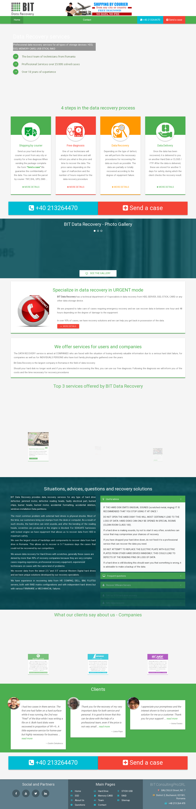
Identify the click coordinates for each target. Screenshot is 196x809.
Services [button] (32, 19)
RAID (121, 786)
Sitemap (123, 791)
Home (17, 19)
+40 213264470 (150, 19)
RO (173, 8)
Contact (87, 19)
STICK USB (125, 782)
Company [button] (70, 19)
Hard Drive (101, 782)
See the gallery (98, 268)
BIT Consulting (102, 805)
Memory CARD (103, 786)
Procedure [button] (51, 19)
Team (99, 791)
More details (68, 322)
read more (26, 734)
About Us (77, 791)
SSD (74, 786)
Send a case (174, 19)
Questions (77, 796)
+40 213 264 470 (175, 794)
